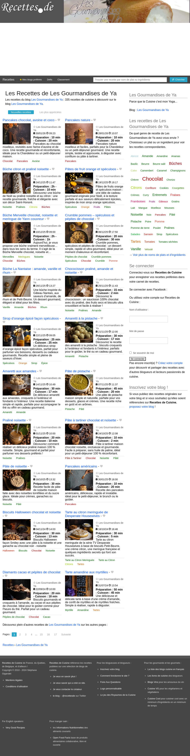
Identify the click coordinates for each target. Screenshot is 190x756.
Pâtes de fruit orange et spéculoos (90, 169)
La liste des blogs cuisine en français (166, 669)
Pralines (20, 207)
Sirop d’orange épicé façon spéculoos (31, 318)
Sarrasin (148, 234)
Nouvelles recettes (21, 112)
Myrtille (69, 610)
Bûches (46, 207)
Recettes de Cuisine (12, 663)
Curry (146, 195)
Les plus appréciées (50, 112)
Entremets (159, 195)
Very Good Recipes (15, 727)
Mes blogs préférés (31, 79)
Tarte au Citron (107, 560)
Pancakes (22, 161)
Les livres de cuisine (158, 675)
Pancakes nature (77, 120)
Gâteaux (163, 201)
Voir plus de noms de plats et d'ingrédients (159, 254)
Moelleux (156, 207)
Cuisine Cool (154, 698)
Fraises (175, 195)
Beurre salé (159, 163)
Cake (134, 170)
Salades (135, 234)
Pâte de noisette (15, 466)
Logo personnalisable (111, 688)
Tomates (149, 241)
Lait (133, 207)
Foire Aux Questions (110, 682)
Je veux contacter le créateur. (67, 689)
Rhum (43, 307)
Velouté (149, 249)
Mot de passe (136, 331)
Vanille (6, 307)
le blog (56, 695)
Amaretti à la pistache (81, 318)
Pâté (81, 409)
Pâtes (107, 207)
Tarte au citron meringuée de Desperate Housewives (86, 514)
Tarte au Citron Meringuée (79, 560)
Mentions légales (14, 680)
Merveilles (8, 256)
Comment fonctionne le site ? (114, 675)
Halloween (8, 550)
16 (48, 634)
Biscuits (23, 550)
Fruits (97, 207)
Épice (44, 363)
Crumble (100, 260)
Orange (85, 207)
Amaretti (69, 356)
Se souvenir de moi (143, 353)
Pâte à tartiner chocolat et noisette (90, 420)
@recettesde (68, 695)
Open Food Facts (61, 737)
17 (55, 634)
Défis (49, 79)
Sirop (34, 363)
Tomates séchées (168, 241)
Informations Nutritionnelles (70, 727)
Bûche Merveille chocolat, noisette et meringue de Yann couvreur (30, 217)
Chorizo (171, 179)
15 (41, 634)
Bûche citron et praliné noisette (26, 169)
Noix (149, 214)
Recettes (8, 79)
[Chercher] (178, 79)
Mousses (169, 207)
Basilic (134, 163)
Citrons (33, 207)
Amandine (83, 610)
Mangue (142, 207)
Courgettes (178, 188)
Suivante (66, 634)
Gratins (175, 201)
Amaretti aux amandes (19, 371)
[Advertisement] (95, 49)
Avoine (36, 161)
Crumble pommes (101, 256)
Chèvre (135, 179)
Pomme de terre (140, 227)
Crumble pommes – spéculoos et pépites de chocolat (89, 217)
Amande (19, 307)
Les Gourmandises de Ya (47, 99)
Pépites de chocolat (76, 256)
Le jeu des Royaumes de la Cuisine (117, 695)
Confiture (150, 187)
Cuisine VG (153, 688)
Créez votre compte (170, 363)
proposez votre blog (141, 406)
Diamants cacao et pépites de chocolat (31, 572)
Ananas (175, 156)
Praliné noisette (14, 420)
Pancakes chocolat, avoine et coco (28, 120)
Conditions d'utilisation (17, 686)
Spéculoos (71, 207)
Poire (148, 221)
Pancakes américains (81, 466)
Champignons (177, 170)
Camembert (146, 170)
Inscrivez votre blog (110, 669)
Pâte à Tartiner (73, 458)
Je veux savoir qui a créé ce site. (69, 683)
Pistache (83, 356)
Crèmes (135, 195)
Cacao (46, 616)
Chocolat (8, 161)
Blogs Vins (153, 682)
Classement (63, 79)
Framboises (138, 201)
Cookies (164, 188)
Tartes (80, 564)
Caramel (162, 170)
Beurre (145, 163)
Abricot (134, 156)
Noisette (7, 207)
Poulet (157, 227)
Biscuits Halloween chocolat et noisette (32, 512)
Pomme (113, 260)
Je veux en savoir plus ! (64, 676)
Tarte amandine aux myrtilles (86, 572)
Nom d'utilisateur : (139, 309)
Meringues (24, 256)
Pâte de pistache (77, 371)
